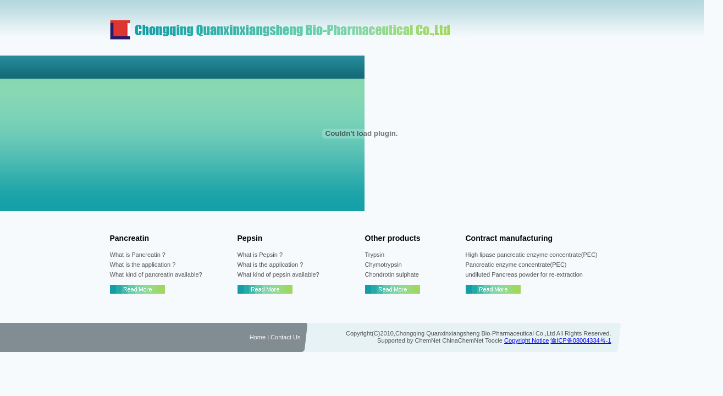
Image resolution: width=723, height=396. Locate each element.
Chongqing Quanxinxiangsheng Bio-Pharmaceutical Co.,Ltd (475, 333)
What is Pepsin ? (260, 254)
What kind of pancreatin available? (156, 274)
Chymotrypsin (383, 264)
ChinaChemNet (462, 340)
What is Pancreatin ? (138, 254)
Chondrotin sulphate (392, 274)
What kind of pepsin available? (278, 274)
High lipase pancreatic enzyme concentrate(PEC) (532, 254)
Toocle (494, 340)
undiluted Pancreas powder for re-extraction (524, 274)
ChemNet (427, 340)
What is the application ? (143, 264)
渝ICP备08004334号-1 (580, 340)
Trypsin (375, 254)
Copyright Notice (526, 340)
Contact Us (284, 337)
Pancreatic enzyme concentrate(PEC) (516, 264)
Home (258, 337)
